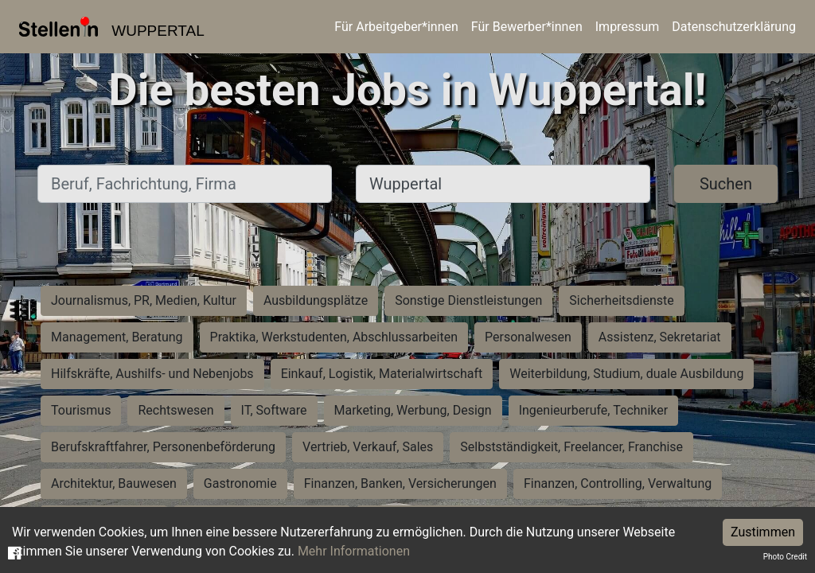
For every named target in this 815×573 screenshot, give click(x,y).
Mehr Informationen (354, 551)
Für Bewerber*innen (527, 26)
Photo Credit (785, 556)
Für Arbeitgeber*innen (396, 26)
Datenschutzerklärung (734, 26)
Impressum (627, 26)
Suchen (726, 183)
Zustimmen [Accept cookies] (763, 532)
